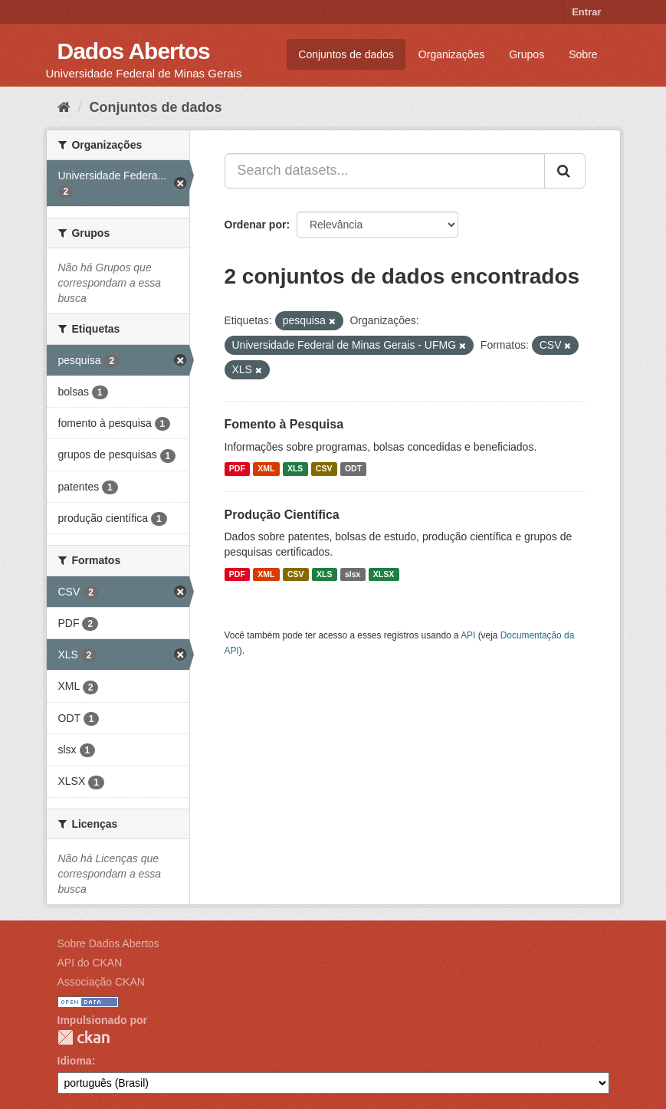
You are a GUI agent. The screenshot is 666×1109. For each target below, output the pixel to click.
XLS (295, 469)
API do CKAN (90, 962)
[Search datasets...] (385, 171)
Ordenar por (256, 224)
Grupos (526, 54)
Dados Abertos (133, 51)
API (468, 635)
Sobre (583, 54)
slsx (352, 574)
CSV (324, 469)
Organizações (451, 54)
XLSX (383, 574)
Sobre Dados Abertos (108, 943)
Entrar (586, 12)
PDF (237, 469)
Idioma (74, 1061)
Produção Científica (282, 514)
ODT (353, 469)
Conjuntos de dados (346, 54)
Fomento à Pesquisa (284, 424)
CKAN (83, 1037)
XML (266, 469)
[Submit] (565, 171)
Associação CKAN (101, 982)
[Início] (64, 107)
